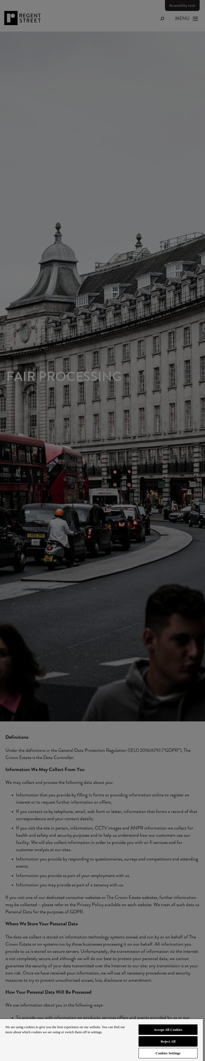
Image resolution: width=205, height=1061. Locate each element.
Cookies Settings (168, 1053)
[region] (101, 1040)
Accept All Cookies (168, 1030)
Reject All (168, 1041)
